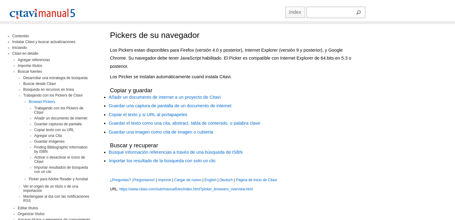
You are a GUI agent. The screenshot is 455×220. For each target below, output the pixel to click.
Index (295, 12)
